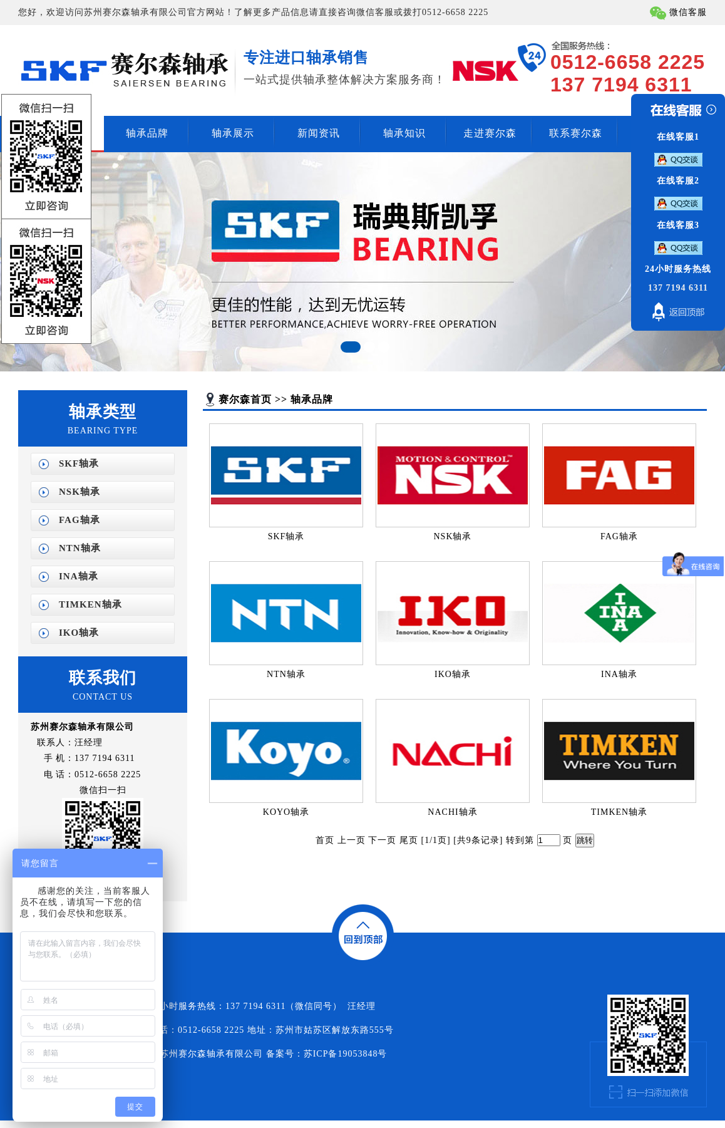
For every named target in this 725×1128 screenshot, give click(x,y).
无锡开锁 (56, 1123)
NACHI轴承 (452, 812)
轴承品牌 (147, 133)
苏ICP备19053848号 (346, 1053)
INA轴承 (78, 576)
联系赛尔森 (575, 133)
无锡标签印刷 (117, 1123)
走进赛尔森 (490, 133)
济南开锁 (40, 1123)
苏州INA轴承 (293, 1123)
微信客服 (688, 12)
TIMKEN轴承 (90, 604)
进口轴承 (73, 1123)
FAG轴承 (79, 520)
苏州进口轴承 (93, 1123)
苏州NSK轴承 (245, 1123)
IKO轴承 (79, 633)
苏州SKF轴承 (221, 1123)
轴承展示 (233, 133)
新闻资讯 (318, 133)
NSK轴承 (79, 492)
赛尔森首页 (245, 399)
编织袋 (25, 1123)
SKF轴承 (79, 463)
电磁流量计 (9, 1123)
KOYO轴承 (286, 812)
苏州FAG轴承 (269, 1123)
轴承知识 (404, 133)
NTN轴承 (80, 548)
